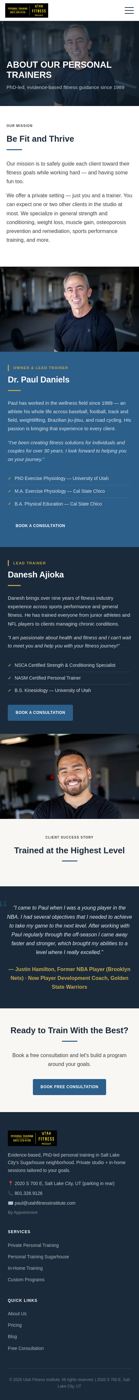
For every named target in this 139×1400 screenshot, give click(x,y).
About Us (17, 1313)
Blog (12, 1336)
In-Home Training (25, 1268)
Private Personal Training (33, 1245)
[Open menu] (129, 10)
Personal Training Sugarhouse (38, 1256)
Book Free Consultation (70, 1087)
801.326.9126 (29, 1193)
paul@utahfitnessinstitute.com (45, 1203)
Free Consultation (26, 1348)
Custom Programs (26, 1279)
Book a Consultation (40, 525)
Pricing (15, 1325)
